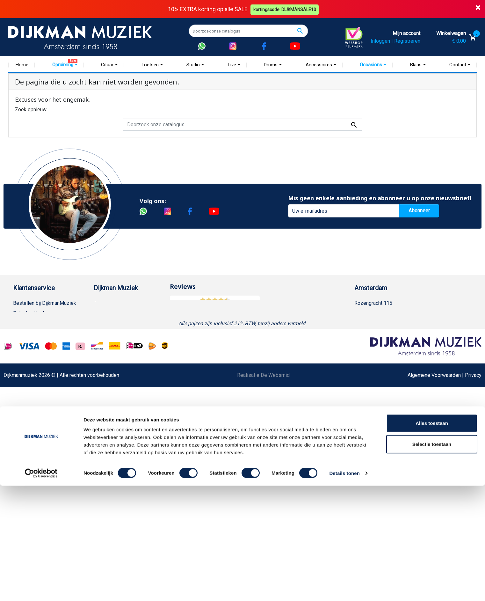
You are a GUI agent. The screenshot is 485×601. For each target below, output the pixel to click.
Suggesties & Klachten (38, 395)
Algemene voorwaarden (39, 344)
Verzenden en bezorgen (40, 334)
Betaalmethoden (31, 313)
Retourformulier (30, 415)
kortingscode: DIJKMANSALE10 (285, 8)
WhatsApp (24, 405)
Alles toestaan (432, 538)
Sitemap (103, 334)
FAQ (17, 354)
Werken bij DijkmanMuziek (123, 323)
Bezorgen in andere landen (42, 446)
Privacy (21, 385)
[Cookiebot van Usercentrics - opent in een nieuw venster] (41, 588)
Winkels (103, 344)
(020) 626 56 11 (378, 323)
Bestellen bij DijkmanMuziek (44, 303)
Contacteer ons (30, 456)
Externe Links (28, 466)
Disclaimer (25, 374)
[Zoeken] (248, 31)
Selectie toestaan (432, 559)
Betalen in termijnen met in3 (44, 436)
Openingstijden (377, 334)
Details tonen (344, 588)
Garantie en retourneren (39, 323)
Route (367, 344)
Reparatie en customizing (41, 364)
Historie (103, 313)
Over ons (104, 303)
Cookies (22, 425)
